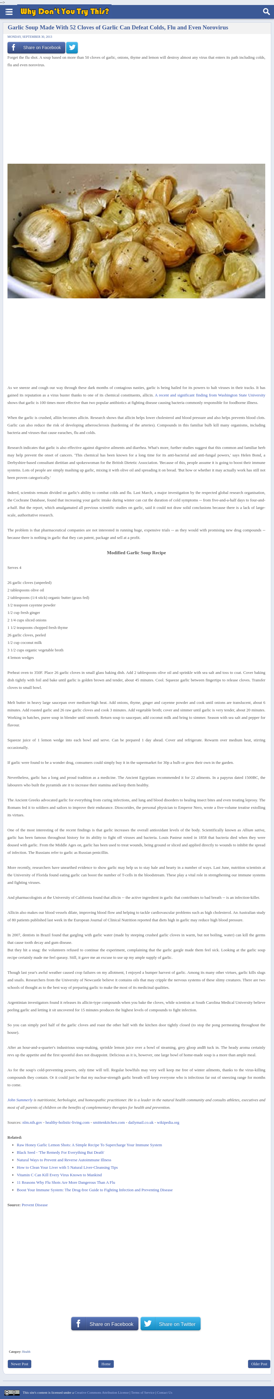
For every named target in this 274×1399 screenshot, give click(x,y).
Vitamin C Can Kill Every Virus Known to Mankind (59, 1174)
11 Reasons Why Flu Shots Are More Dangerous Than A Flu (66, 1182)
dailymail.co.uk (141, 1122)
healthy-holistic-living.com (67, 1122)
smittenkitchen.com (109, 1122)
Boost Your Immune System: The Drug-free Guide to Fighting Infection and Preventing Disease (95, 1189)
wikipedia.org (168, 1122)
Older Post (259, 1364)
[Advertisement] (134, 115)
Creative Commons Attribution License (102, 1392)
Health (26, 1351)
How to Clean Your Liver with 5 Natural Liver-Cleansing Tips (67, 1167)
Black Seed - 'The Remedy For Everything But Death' (60, 1152)
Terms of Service (143, 1392)
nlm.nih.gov (32, 1122)
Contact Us (164, 1392)
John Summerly (20, 1100)
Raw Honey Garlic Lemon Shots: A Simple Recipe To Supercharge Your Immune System (89, 1145)
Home (106, 1364)
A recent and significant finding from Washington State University (210, 395)
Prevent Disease (34, 1204)
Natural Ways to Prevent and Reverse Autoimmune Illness (64, 1160)
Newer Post (19, 1364)
